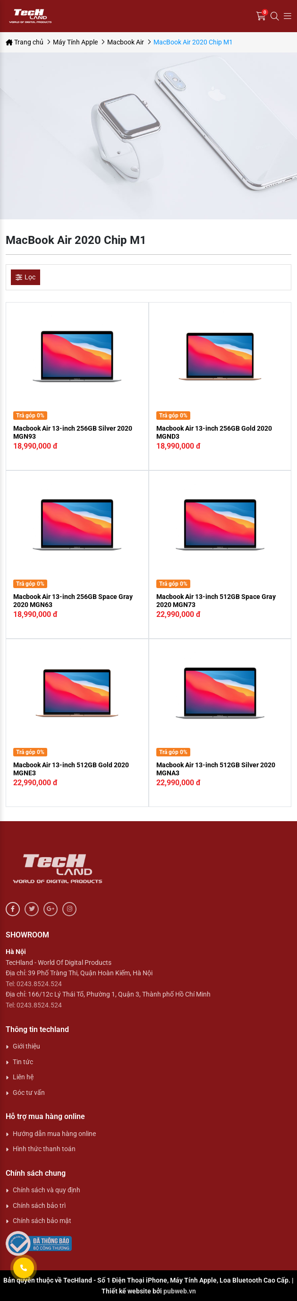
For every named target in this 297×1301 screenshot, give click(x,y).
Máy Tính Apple (75, 42)
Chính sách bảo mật (42, 1220)
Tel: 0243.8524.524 (34, 984)
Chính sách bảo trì (39, 1205)
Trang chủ (24, 42)
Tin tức (23, 1062)
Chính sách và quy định (46, 1190)
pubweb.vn (179, 1291)
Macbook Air (125, 42)
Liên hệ (23, 1077)
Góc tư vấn (29, 1092)
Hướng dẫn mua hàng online (54, 1133)
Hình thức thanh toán (44, 1149)
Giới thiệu (26, 1046)
